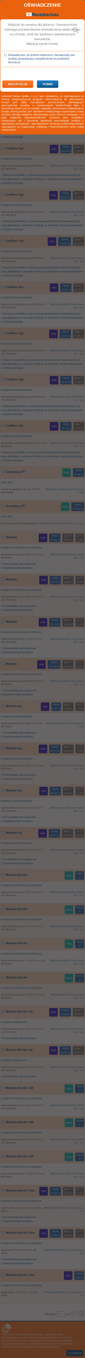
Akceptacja (17, 84)
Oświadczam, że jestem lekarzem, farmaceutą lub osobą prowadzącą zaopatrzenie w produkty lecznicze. (41, 58)
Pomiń (48, 84)
